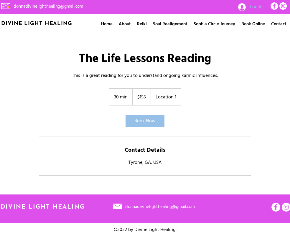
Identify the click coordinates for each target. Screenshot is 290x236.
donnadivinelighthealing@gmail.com (48, 6)
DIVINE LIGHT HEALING (43, 207)
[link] (145, 121)
